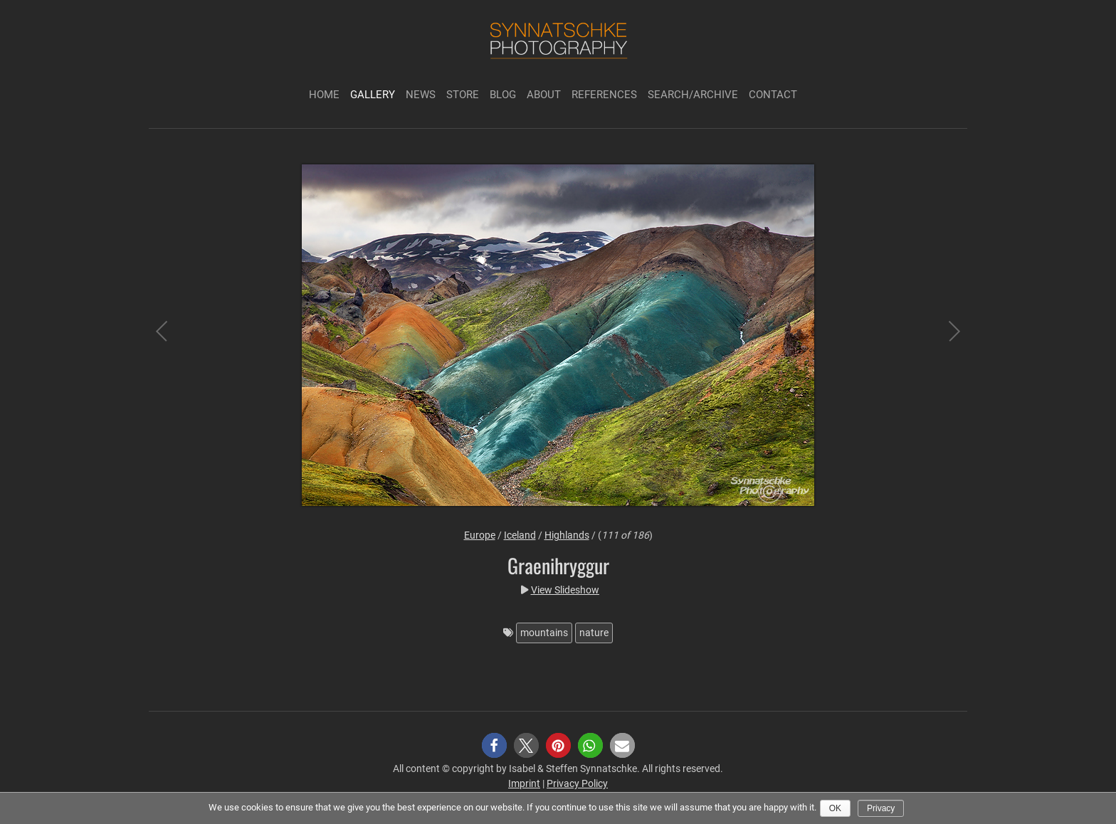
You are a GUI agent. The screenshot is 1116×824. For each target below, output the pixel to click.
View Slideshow (565, 590)
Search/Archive (693, 94)
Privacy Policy (577, 783)
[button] (494, 745)
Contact (773, 94)
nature (594, 632)
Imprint (524, 783)
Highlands (566, 535)
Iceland (520, 535)
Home (324, 94)
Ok (835, 808)
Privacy (881, 808)
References (604, 94)
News (421, 94)
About (544, 94)
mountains (544, 632)
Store (462, 94)
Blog (503, 94)
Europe (479, 535)
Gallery (372, 94)
